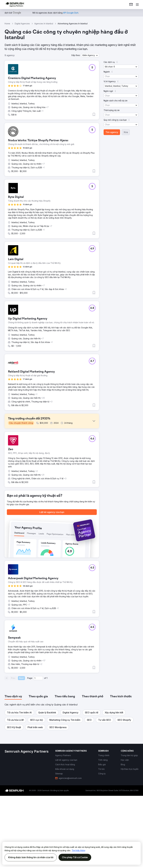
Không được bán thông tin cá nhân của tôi (30, 857)
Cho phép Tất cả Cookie (75, 857)
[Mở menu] (137, 4)
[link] (131, 4)
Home (7, 23)
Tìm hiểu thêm (78, 850)
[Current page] (38, 754)
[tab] (13, 773)
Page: (30, 754)
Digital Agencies (22, 23)
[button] (90, 55)
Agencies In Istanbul (43, 23)
